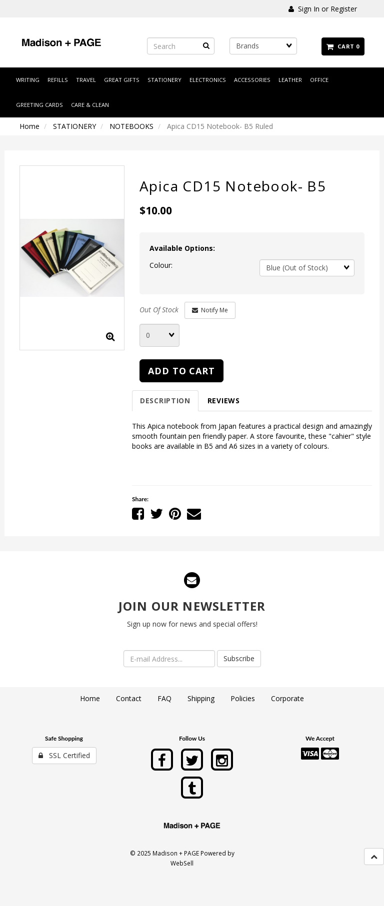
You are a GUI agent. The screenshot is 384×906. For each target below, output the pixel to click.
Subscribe (239, 658)
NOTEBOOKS (132, 126)
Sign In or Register (322, 8)
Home (30, 126)
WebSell (182, 863)
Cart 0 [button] (343, 46)
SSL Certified (64, 755)
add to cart (181, 371)
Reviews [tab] (224, 400)
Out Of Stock (159, 309)
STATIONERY (74, 126)
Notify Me (210, 310)
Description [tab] (165, 400)
